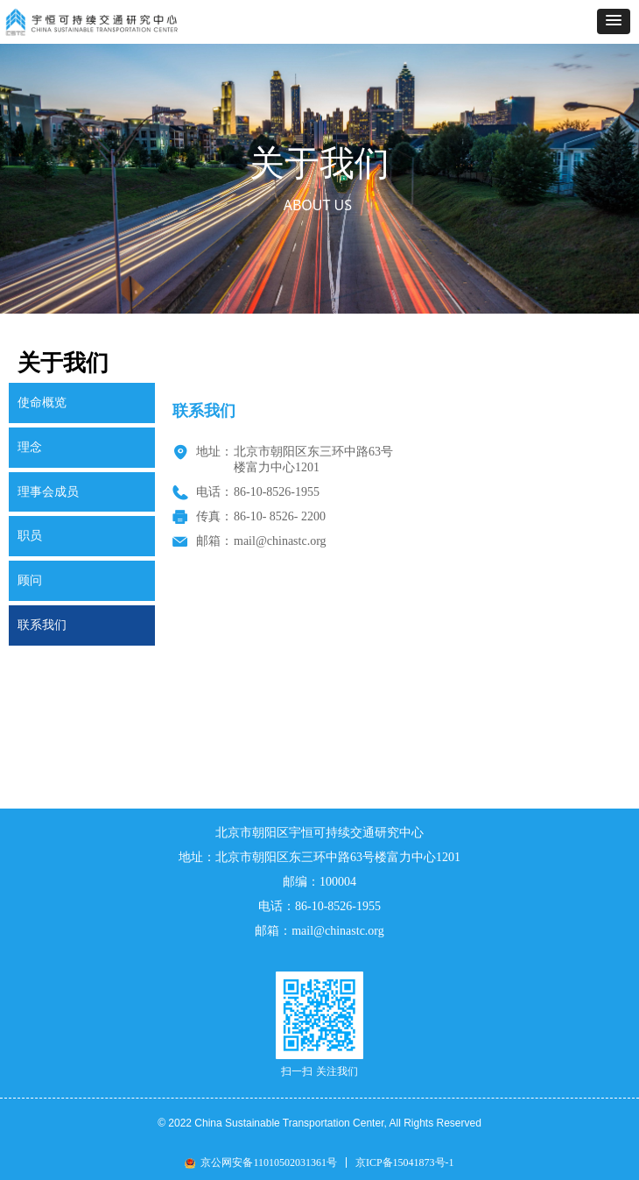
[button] (613, 21)
